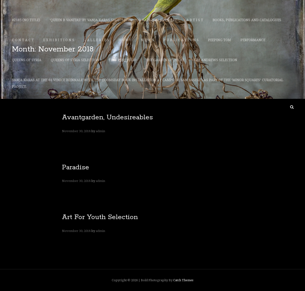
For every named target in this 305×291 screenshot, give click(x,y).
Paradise (75, 167)
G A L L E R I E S (96, 40)
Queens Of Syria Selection (75, 60)
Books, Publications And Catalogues (247, 20)
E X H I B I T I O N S (58, 40)
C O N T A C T (23, 40)
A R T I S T (194, 20)
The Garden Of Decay (165, 60)
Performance (252, 40)
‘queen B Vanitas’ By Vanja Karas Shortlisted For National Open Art (113, 20)
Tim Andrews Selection (215, 60)
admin (100, 131)
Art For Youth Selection (100, 217)
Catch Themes (183, 280)
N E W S (147, 40)
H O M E (124, 40)
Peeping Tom (219, 40)
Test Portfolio (122, 60)
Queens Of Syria (26, 60)
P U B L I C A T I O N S (180, 40)
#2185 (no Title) (26, 20)
